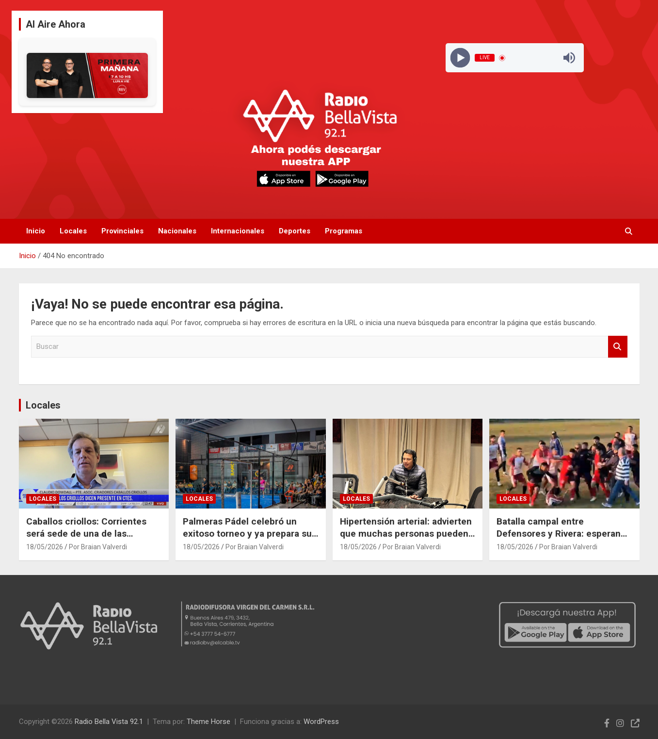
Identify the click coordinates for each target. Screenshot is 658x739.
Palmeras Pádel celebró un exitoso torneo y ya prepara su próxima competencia (247, 533)
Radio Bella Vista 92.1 (109, 721)
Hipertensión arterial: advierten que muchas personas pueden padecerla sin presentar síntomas (406, 539)
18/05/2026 (44, 547)
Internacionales (237, 231)
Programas (343, 231)
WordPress (321, 721)
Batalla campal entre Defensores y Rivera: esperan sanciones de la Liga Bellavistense (559, 539)
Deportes (294, 231)
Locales (73, 231)
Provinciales (122, 231)
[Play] (460, 58)
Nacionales (177, 231)
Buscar (617, 347)
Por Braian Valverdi (98, 547)
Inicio (35, 231)
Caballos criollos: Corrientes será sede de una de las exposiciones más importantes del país (92, 539)
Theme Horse (208, 721)
